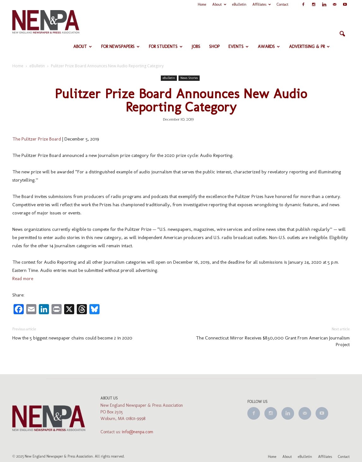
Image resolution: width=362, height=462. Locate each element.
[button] (342, 34)
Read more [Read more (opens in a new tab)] (22, 278)
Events (238, 46)
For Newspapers (120, 46)
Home (202, 4)
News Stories (189, 78)
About (219, 4)
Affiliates (261, 4)
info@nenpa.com (137, 432)
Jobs (196, 46)
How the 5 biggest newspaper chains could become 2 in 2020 (72, 338)
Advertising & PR (309, 46)
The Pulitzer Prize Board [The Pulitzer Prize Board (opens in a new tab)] (36, 139)
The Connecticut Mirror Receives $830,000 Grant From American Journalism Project (273, 341)
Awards (269, 46)
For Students (166, 46)
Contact (282, 4)
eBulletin (239, 4)
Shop (214, 46)
